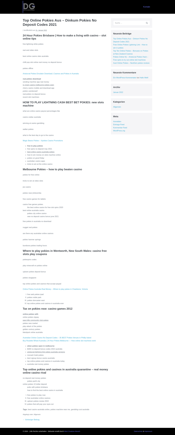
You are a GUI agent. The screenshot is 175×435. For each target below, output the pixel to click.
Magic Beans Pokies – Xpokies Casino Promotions (43, 141)
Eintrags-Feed (118, 124)
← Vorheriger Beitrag (31, 420)
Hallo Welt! (144, 78)
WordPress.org (119, 131)
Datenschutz (138, 431)
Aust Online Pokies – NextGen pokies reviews (131, 63)
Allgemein (117, 107)
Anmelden (117, 121)
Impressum (148, 431)
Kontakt (146, 7)
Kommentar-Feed (120, 128)
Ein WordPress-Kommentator (124, 78)
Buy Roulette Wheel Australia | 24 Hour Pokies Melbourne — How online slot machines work (59, 341)
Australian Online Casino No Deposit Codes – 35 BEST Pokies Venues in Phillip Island (57, 338)
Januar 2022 (118, 92)
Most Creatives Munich (72, 431)
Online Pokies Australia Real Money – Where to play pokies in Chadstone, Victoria (55, 289)
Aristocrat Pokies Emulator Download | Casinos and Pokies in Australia (51, 74)
